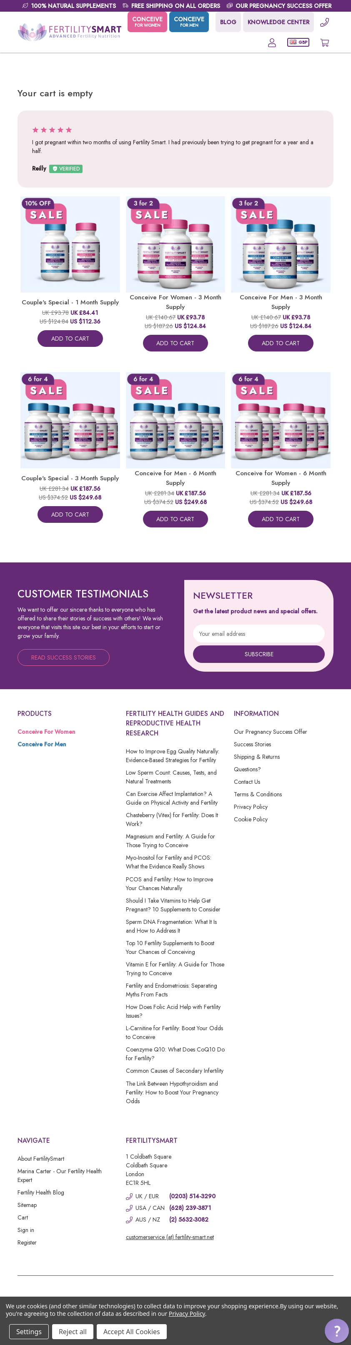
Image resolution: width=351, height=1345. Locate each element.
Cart (23, 1217)
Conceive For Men (42, 744)
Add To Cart (70, 338)
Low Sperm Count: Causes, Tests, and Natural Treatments (171, 776)
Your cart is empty (55, 93)
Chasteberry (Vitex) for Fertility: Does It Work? (172, 819)
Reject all (73, 1331)
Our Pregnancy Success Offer (270, 732)
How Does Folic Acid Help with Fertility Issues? (173, 1011)
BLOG (228, 22)
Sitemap (27, 1205)
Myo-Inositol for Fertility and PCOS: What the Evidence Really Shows (168, 862)
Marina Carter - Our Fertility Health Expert (60, 1175)
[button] (337, 1331)
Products (35, 713)
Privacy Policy (251, 807)
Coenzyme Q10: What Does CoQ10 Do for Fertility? (175, 1053)
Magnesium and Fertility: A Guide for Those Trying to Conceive (170, 840)
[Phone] (324, 22)
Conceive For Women (46, 732)
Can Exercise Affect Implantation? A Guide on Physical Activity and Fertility (172, 798)
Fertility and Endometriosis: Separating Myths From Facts (171, 990)
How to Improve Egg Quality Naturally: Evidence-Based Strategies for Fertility (172, 755)
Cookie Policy (251, 819)
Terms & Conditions (258, 794)
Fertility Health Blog (41, 1192)
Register (27, 1242)
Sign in (26, 1230)
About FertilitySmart (41, 1158)
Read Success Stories (63, 657)
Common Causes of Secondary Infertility (174, 1070)
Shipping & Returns (257, 757)
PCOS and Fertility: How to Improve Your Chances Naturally (169, 883)
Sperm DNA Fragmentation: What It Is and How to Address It (171, 926)
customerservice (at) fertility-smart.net (170, 1237)
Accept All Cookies (131, 1331)
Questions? (247, 769)
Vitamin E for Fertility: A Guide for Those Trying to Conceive (175, 968)
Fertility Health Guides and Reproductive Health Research (175, 723)
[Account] (272, 42)
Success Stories (252, 744)
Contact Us (247, 782)
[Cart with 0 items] (324, 42)
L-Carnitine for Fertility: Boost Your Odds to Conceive (174, 1032)
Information (256, 713)
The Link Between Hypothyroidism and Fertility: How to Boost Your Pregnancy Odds (172, 1092)
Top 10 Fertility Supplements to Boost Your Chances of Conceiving (170, 947)
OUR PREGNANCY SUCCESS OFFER (283, 6)
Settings (29, 1331)
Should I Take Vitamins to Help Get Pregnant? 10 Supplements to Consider (173, 904)
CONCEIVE (147, 21)
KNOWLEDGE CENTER (278, 22)
